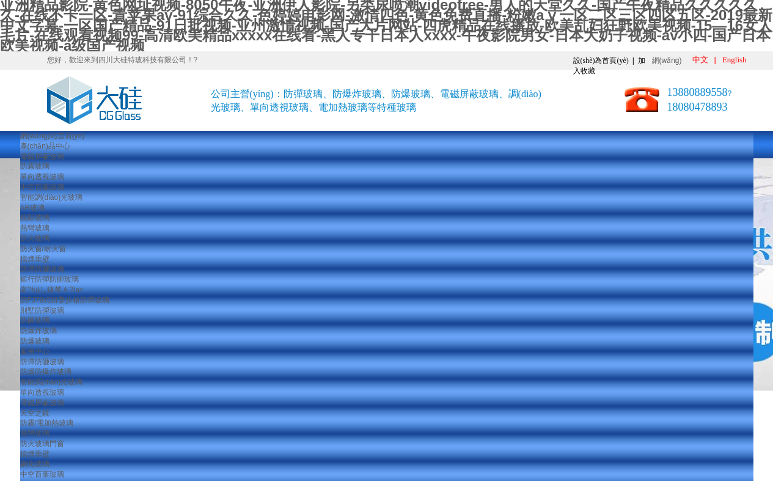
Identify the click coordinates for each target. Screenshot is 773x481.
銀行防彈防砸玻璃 (49, 279)
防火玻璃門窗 (42, 443)
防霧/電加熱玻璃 (46, 423)
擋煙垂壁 (34, 259)
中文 (700, 59)
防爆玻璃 (34, 341)
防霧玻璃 (34, 166)
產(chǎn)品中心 (45, 146)
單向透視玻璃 (42, 176)
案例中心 (34, 351)
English (734, 59)
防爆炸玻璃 (38, 330)
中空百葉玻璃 (42, 187)
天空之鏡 (34, 413)
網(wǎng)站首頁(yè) (52, 135)
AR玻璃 (32, 208)
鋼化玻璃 (34, 464)
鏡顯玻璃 (34, 217)
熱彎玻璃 (34, 228)
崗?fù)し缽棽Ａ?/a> (52, 289)
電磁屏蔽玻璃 (42, 156)
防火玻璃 (34, 238)
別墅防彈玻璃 (42, 310)
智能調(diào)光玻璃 (51, 197)
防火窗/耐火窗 (43, 248)
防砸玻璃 (34, 320)
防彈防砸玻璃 (42, 269)
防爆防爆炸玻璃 (45, 371)
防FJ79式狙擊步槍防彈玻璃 (65, 300)
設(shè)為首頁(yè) (601, 60)
